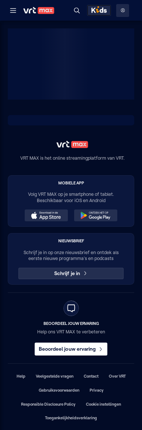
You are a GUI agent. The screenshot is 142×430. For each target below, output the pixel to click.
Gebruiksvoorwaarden (59, 390)
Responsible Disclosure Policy (48, 404)
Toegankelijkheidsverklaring (71, 418)
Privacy (97, 390)
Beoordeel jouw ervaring (71, 349)
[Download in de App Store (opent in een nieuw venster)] (46, 215)
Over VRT (117, 376)
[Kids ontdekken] (99, 10)
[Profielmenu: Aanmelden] (122, 10)
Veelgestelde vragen (54, 376)
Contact (91, 376)
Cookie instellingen (103, 404)
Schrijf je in (71, 273)
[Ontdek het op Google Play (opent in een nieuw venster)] (95, 215)
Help (21, 376)
